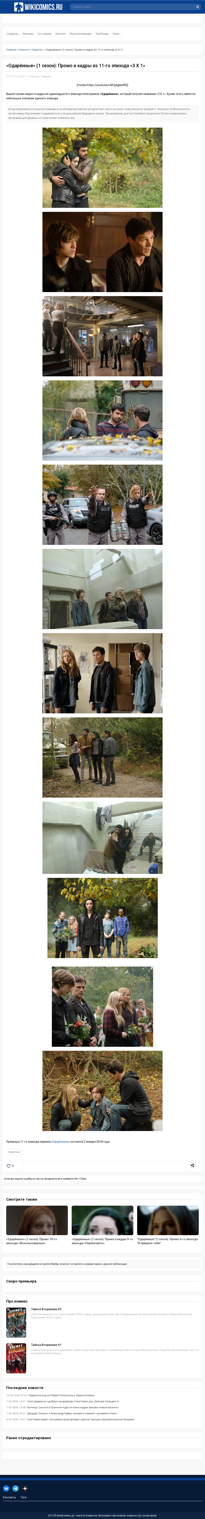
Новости (34, 76)
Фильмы (28, 33)
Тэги (23, 1497)
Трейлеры (102, 33)
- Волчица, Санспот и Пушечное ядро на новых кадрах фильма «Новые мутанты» (62, 1407)
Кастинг (61, 33)
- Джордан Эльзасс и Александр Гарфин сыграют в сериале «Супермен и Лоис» (62, 1413)
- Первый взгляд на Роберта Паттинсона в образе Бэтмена (50, 1395)
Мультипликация (80, 33)
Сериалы (13, 33)
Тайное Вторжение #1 (46, 1344)
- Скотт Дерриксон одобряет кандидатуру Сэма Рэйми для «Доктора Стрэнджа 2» (62, 1401)
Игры (116, 33)
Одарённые (60, 1141)
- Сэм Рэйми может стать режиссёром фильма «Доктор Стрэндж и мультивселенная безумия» (70, 1419)
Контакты (9, 1497)
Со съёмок (44, 33)
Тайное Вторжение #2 (46, 1309)
